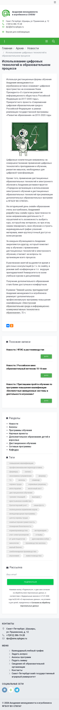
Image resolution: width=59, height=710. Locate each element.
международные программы (22, 514)
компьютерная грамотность (22, 522)
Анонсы (13, 427)
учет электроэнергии (19, 535)
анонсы (21, 480)
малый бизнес (15, 547)
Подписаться (30, 582)
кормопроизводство (18, 530)
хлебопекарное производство (22, 551)
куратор (24, 244)
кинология (14, 543)
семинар (36, 480)
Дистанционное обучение (22, 443)
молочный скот (35, 488)
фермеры (13, 472)
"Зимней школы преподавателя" (32, 290)
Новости (33, 48)
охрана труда (15, 484)
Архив (20, 48)
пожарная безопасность (20, 526)
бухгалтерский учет (18, 505)
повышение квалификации (21, 463)
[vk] (4, 690)
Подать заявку (19, 660)
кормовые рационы (37, 484)
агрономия (14, 556)
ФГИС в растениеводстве (30, 349)
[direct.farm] (10, 690)
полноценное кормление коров (23, 509)
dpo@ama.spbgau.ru (15, 27)
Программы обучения (20, 430)
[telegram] (16, 689)
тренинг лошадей (17, 497)
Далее (46, 356)
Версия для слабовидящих (18, 32)
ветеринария (40, 530)
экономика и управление (20, 476)
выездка (36, 497)
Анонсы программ (21, 657)
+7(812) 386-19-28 (14, 24)
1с (10, 480)
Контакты (17, 670)
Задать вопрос (20, 654)
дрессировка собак (40, 539)
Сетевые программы (20, 446)
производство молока (35, 543)
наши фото (39, 505)
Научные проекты (18, 433)
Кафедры (14, 449)
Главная (7, 48)
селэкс (28, 472)
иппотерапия (15, 488)
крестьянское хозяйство (20, 501)
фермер (42, 476)
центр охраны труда (18, 518)
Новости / (11, 349)
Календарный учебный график (28, 650)
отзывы (39, 535)
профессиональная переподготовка (25, 467)
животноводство (34, 556)
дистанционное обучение (20, 493)
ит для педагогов (17, 539)
